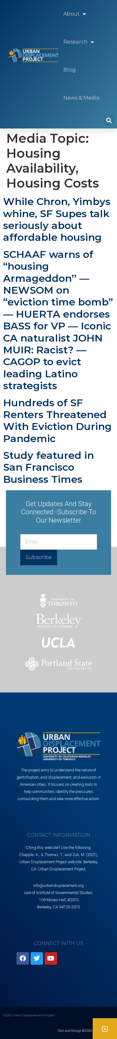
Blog (69, 70)
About (74, 14)
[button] (109, 120)
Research (78, 42)
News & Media (81, 98)
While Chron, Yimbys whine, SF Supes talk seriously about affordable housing (56, 219)
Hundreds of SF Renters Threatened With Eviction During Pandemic (57, 421)
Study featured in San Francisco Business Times (48, 467)
